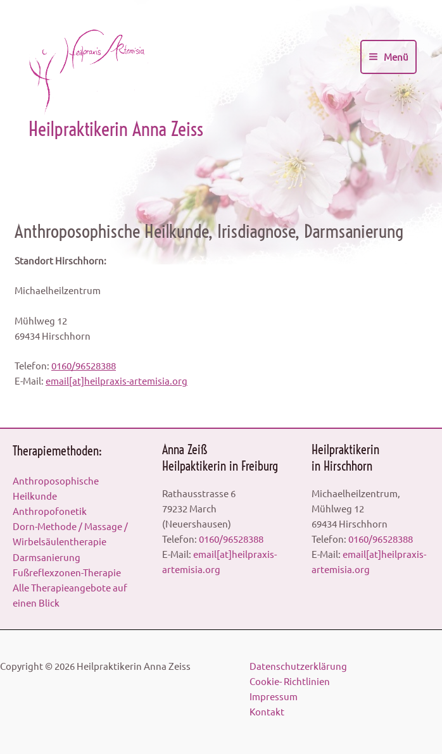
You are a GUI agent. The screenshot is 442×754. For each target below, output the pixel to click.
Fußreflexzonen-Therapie (67, 572)
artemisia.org (158, 380)
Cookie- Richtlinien (289, 681)
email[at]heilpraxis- (87, 380)
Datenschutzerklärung (298, 666)
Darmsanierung (46, 557)
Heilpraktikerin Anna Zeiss (115, 129)
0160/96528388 (83, 365)
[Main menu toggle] (388, 57)
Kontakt (266, 711)
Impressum (273, 696)
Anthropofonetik (50, 511)
